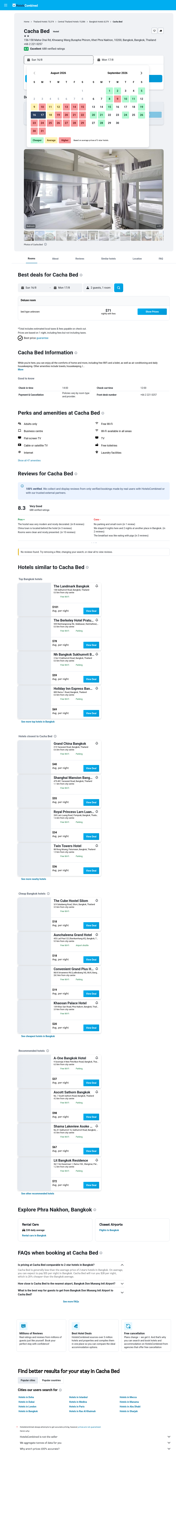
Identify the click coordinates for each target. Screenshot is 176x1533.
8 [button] (82, 98)
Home (26, 22)
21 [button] (74, 115)
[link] (38, 721)
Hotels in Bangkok (28, 1411)
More (20, 369)
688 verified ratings (53, 48)
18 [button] (50, 115)
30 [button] (34, 131)
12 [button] (58, 107)
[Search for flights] (5, 15)
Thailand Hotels (40, 22)
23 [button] (34, 123)
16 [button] (34, 115)
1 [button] (82, 90)
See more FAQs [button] (71, 1301)
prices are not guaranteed (89, 1427)
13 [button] (66, 107)
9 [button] (34, 107)
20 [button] (66, 115)
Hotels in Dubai (27, 1402)
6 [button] (66, 98)
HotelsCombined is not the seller (95, 1437)
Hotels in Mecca (128, 1397)
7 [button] (74, 98)
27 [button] (66, 123)
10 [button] (42, 107)
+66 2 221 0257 (33, 44)
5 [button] (58, 98)
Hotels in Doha (26, 1397)
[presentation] (45, 244)
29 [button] (82, 123)
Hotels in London (27, 1406)
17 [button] (42, 115)
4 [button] (50, 98)
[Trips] (5, 53)
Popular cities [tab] (28, 1380)
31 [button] (42, 131)
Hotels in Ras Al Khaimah (82, 1411)
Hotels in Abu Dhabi (130, 1406)
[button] (5, 5)
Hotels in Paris (77, 1406)
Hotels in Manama (129, 1402)
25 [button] (50, 123)
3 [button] (42, 98)
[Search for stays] (5, 22)
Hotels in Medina (78, 1402)
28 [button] (74, 123)
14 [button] (74, 107)
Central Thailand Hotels (68, 22)
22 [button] (82, 115)
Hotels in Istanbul (78, 1397)
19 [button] (58, 115)
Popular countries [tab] (51, 1380)
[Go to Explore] (5, 43)
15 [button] (82, 107)
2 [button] (34, 98)
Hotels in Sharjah (129, 1411)
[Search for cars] (5, 29)
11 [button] (50, 107)
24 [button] (42, 123)
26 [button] (58, 123)
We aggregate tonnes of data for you (95, 1443)
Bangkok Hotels (96, 22)
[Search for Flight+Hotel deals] (5, 36)
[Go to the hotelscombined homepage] (25, 5)
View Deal (91, 611)
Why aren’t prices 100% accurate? (95, 1449)
